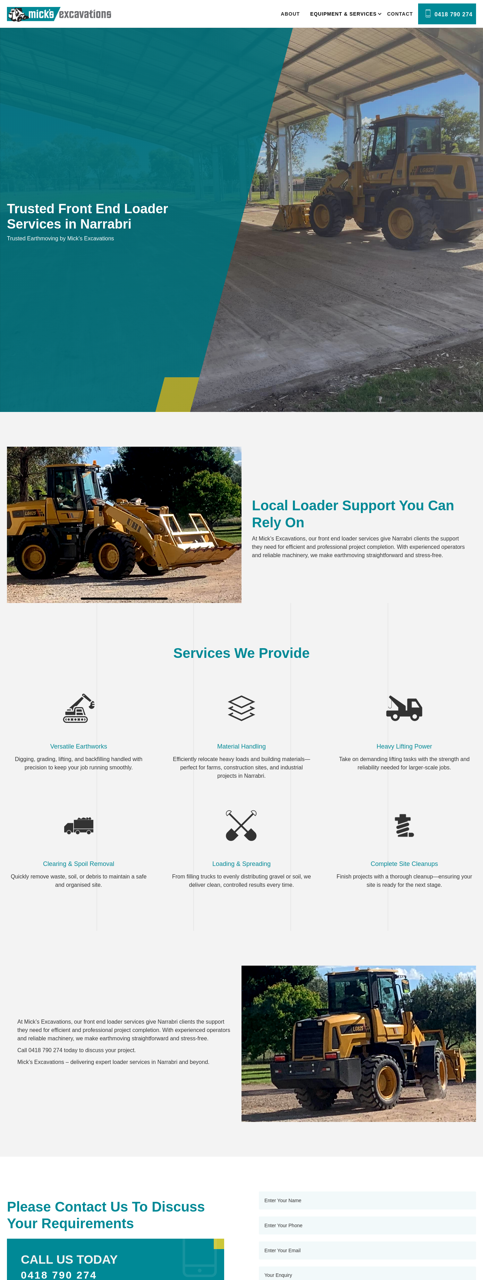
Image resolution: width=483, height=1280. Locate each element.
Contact (400, 14)
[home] (59, 14)
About (290, 14)
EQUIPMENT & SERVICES (343, 14)
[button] (343, 13)
